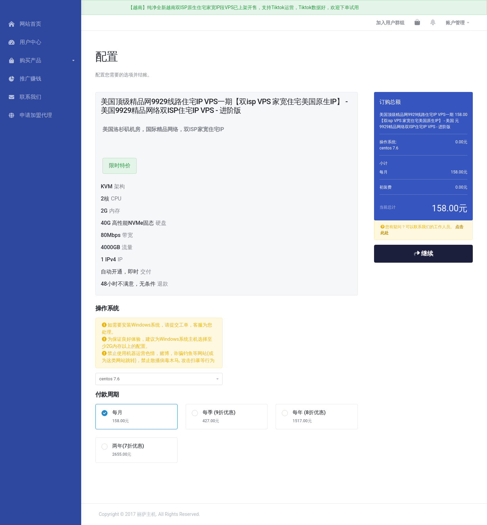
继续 (423, 253)
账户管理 (455, 22)
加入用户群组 (390, 22)
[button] (40, 60)
